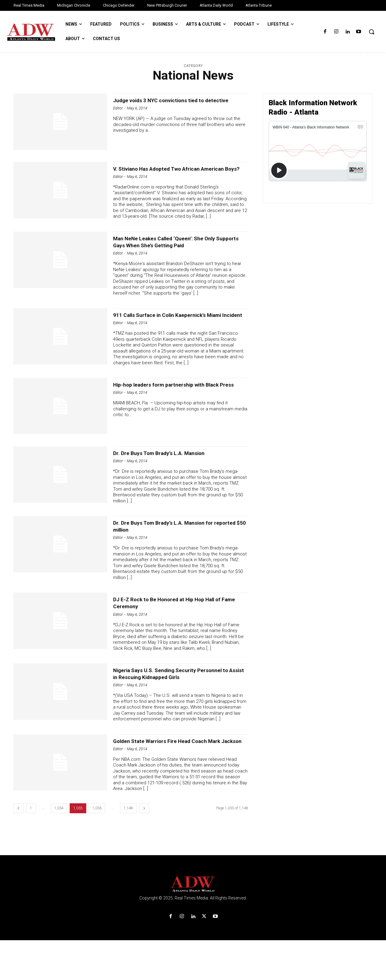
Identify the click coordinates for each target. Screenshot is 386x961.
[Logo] (193, 905)
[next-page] (144, 829)
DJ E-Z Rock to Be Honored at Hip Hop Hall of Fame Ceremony (178, 617)
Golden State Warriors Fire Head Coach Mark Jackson (177, 758)
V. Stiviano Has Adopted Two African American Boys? (180, 172)
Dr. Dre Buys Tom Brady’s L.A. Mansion (167, 466)
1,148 (128, 829)
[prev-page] (18, 829)
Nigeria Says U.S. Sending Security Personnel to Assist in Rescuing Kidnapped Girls (178, 687)
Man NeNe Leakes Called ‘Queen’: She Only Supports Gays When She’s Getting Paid (174, 249)
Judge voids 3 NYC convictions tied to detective (168, 103)
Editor (118, 115)
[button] (371, 31)
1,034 (59, 829)
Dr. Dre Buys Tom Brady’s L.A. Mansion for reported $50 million (173, 540)
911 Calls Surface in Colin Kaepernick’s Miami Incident (178, 325)
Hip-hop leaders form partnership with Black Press (176, 402)
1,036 (97, 829)
